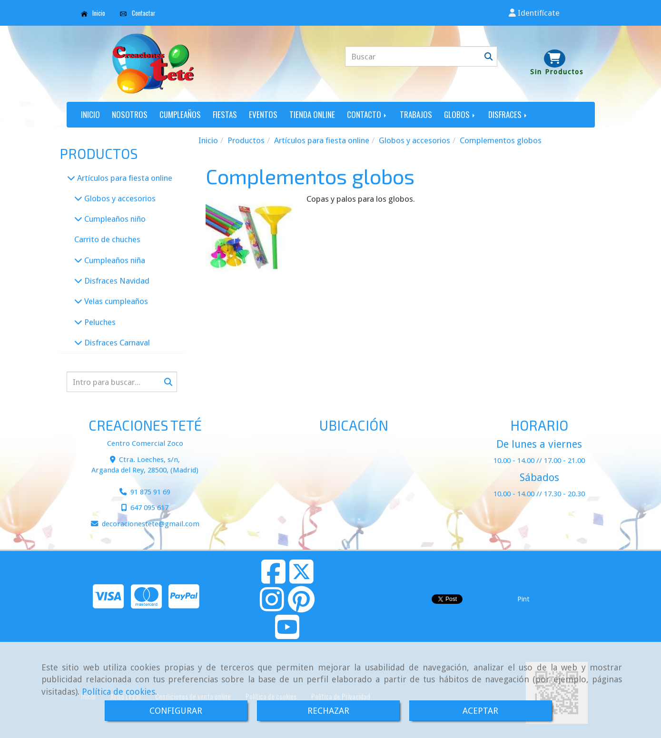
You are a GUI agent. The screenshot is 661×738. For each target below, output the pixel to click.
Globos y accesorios (119, 198)
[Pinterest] (301, 607)
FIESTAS (225, 114)
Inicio (93, 13)
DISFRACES (508, 114)
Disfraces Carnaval (116, 342)
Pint (523, 599)
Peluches (99, 322)
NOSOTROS (130, 114)
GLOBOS (460, 114)
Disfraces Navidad (115, 280)
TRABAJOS (416, 114)
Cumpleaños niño (114, 219)
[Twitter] (301, 579)
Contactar (138, 13)
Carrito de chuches (107, 239)
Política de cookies (118, 692)
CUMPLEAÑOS (180, 114)
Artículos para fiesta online (123, 178)
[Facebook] (273, 579)
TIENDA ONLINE (312, 114)
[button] (534, 13)
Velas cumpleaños (115, 301)
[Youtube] (287, 635)
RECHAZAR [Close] (328, 711)
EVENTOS (263, 114)
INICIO (90, 114)
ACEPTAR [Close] (480, 711)
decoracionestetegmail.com (150, 524)
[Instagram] (272, 607)
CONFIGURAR (175, 711)
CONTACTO (367, 114)
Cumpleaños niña (113, 260)
